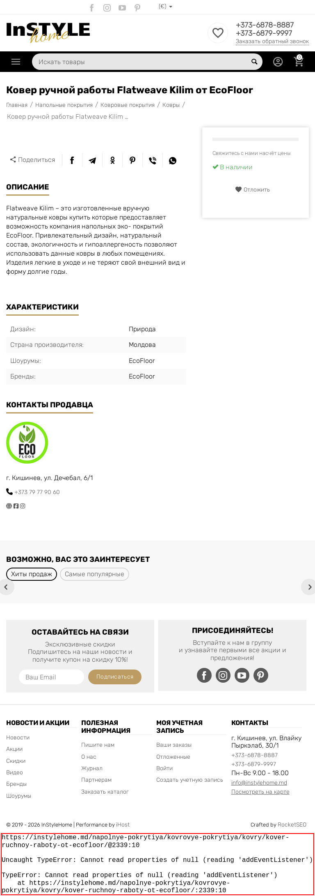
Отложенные (173, 756)
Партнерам (96, 779)
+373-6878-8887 (265, 25)
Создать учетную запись (189, 779)
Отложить (252, 189)
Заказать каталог (105, 791)
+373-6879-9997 (264, 33)
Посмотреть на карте (260, 791)
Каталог (16, 61)
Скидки (15, 760)
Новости (18, 737)
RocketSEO (292, 824)
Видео (14, 772)
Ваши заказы (174, 744)
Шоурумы (18, 795)
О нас (88, 756)
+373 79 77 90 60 (37, 492)
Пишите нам (97, 744)
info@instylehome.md (259, 782)
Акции (14, 749)
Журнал (92, 768)
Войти (164, 768)
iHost (123, 824)
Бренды (16, 784)
